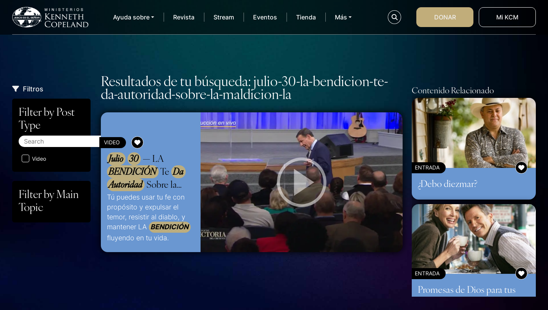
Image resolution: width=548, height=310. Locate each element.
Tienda (306, 17)
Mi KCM (507, 17)
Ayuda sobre (131, 17)
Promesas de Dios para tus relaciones (467, 295)
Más (341, 17)
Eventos (265, 17)
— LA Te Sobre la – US (146, 171)
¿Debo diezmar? (447, 183)
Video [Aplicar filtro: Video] (34, 158)
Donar (445, 17)
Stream (223, 17)
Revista (183, 17)
